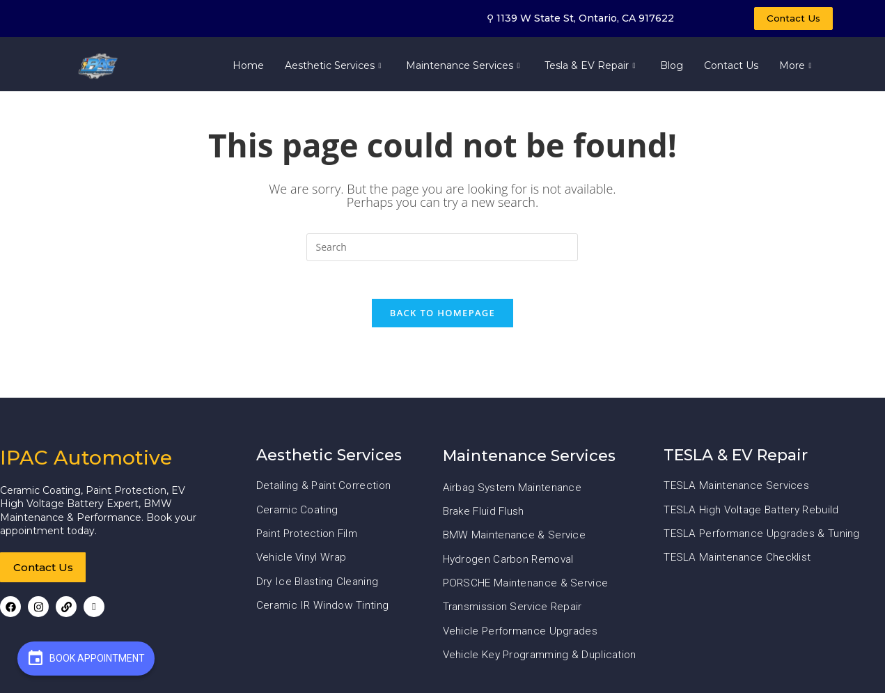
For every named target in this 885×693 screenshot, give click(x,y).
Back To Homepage (442, 319)
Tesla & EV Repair (592, 67)
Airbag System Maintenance (514, 493)
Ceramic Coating (298, 515)
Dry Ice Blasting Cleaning (319, 587)
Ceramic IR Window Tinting (324, 611)
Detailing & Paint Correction (325, 492)
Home (248, 67)
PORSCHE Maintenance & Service (528, 588)
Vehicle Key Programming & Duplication (543, 660)
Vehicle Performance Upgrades (522, 636)
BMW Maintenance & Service (516, 541)
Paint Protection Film (309, 539)
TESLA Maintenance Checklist (738, 563)
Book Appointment (86, 657)
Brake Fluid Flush (485, 517)
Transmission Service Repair (514, 612)
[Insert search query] (442, 249)
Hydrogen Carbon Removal (511, 565)
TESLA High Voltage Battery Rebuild (754, 515)
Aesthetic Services (335, 67)
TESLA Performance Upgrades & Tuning (764, 539)
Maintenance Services (465, 67)
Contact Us (731, 67)
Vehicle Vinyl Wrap (302, 563)
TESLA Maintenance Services (738, 492)
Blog (671, 67)
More (797, 67)
